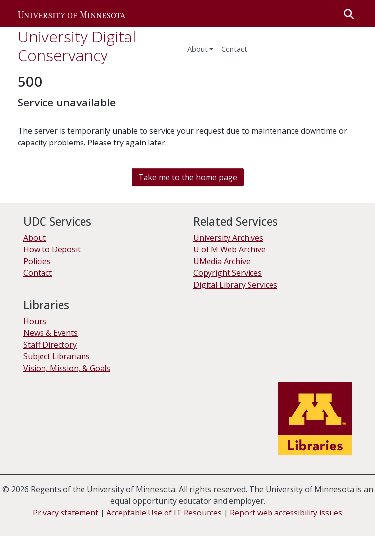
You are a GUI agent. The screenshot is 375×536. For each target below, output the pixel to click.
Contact (37, 273)
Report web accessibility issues (286, 512)
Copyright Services (227, 273)
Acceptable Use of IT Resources (164, 512)
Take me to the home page (187, 177)
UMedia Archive (221, 261)
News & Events (50, 333)
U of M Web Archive (229, 249)
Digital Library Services (235, 284)
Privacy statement (65, 512)
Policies (37, 261)
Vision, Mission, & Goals (66, 368)
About (198, 49)
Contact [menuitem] (234, 49)
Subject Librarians (56, 356)
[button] (71, 13)
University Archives (228, 237)
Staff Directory (50, 344)
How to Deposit (52, 249)
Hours (34, 321)
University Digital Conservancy (77, 45)
